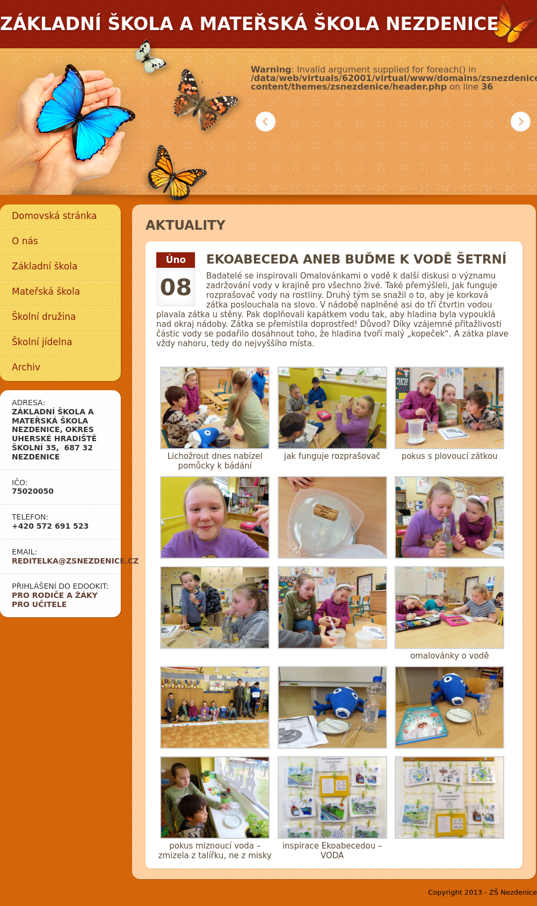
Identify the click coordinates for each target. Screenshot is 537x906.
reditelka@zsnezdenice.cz (75, 561)
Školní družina (44, 316)
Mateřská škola (46, 291)
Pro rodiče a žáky (55, 595)
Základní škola (44, 266)
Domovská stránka (54, 215)
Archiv (26, 367)
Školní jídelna (42, 342)
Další (521, 121)
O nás (25, 241)
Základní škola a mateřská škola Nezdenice (249, 23)
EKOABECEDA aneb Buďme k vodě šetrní (356, 259)
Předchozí (265, 121)
